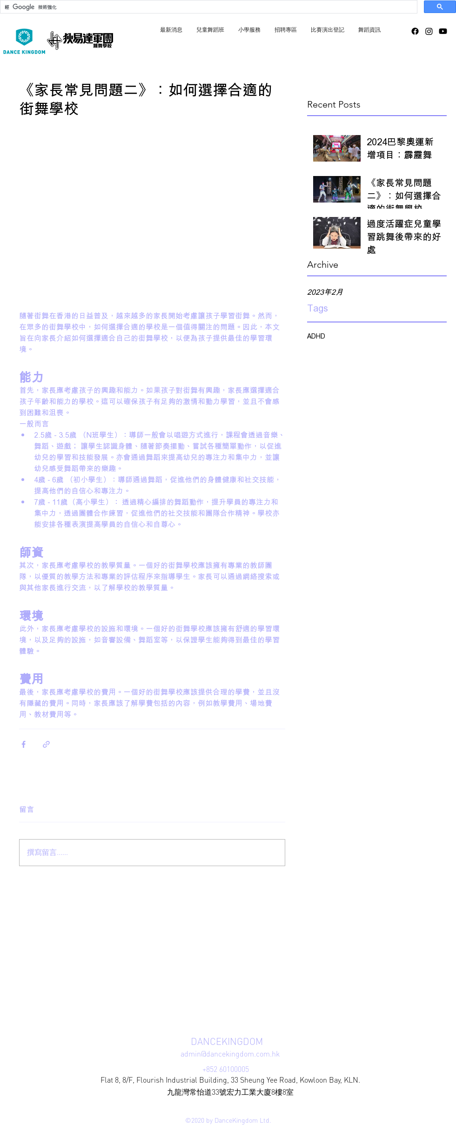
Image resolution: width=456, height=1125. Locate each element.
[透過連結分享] (46, 744)
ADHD (316, 336)
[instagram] (429, 31)
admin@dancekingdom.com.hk (230, 1053)
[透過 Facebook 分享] (23, 744)
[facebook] (415, 31)
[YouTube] (443, 31)
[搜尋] (208, 7)
